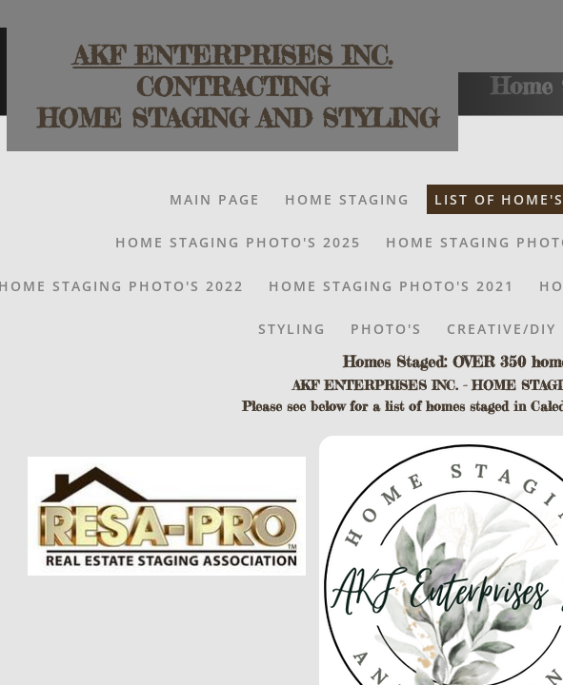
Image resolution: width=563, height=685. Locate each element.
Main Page (215, 199)
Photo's (386, 329)
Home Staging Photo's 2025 (238, 242)
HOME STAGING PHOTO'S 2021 (391, 286)
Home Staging (347, 199)
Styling (292, 329)
